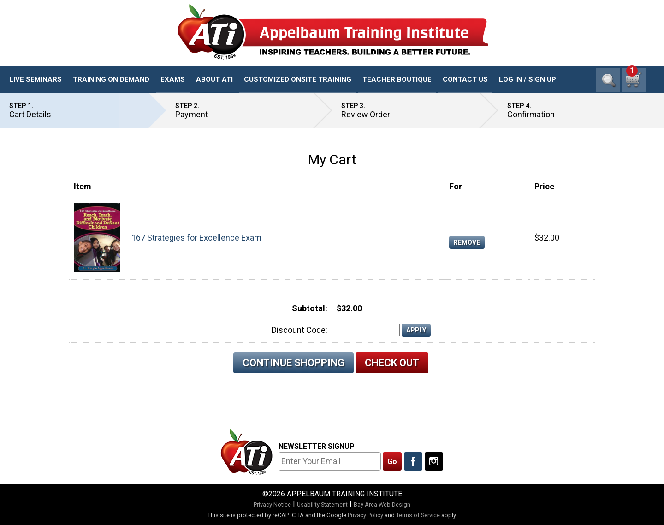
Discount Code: (299, 330)
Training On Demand (111, 79)
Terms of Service (418, 515)
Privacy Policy (365, 515)
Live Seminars (35, 79)
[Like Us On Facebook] (413, 461)
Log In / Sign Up (527, 79)
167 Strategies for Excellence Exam (196, 237)
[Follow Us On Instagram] (434, 461)
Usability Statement (322, 504)
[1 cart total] (634, 80)
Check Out (392, 362)
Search (608, 80)
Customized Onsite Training (297, 79)
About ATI (214, 79)
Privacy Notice (272, 504)
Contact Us (465, 79)
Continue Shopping (293, 362)
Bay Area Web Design (382, 504)
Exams (172, 79)
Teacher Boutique (397, 79)
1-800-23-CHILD (617, 51)
